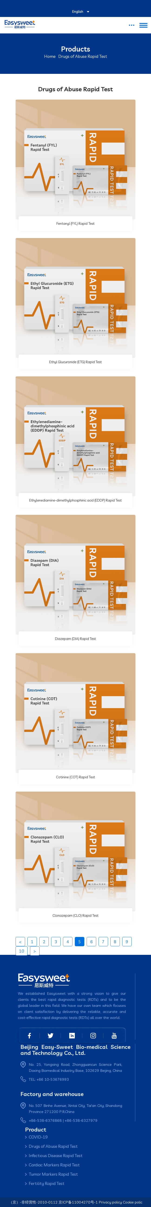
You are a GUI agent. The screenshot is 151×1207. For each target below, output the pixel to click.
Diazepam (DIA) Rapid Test (75, 638)
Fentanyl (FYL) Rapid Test (75, 223)
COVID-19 (38, 1137)
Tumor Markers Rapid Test (53, 1174)
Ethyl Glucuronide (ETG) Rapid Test (75, 362)
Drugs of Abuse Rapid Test (53, 1146)
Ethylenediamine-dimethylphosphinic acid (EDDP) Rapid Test (75, 500)
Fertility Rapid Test (46, 1183)
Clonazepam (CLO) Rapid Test (75, 915)
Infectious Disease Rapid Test (55, 1155)
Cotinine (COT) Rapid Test (75, 777)
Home (50, 56)
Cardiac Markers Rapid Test (54, 1165)
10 (21, 951)
